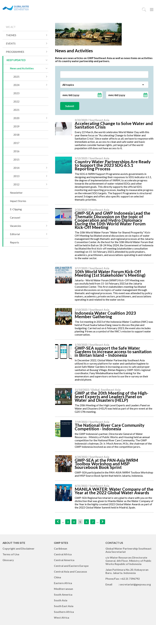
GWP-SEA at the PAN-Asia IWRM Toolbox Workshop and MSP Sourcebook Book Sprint (106, 464)
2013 (16, 176)
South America (63, 594)
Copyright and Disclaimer (18, 548)
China (57, 577)
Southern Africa (64, 611)
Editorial (15, 234)
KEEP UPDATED (16, 60)
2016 (16, 151)
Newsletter (16, 192)
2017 (16, 142)
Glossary (8, 560)
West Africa (61, 617)
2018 (16, 134)
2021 (16, 109)
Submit (69, 106)
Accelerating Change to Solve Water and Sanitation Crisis (114, 125)
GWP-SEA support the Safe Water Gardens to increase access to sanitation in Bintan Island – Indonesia (113, 351)
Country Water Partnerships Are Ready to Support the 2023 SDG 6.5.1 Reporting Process (113, 165)
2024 (16, 84)
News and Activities (22, 68)
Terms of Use (11, 554)
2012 (16, 184)
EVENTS (11, 43)
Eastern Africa (63, 583)
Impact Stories (18, 200)
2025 (16, 76)
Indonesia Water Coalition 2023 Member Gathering (105, 314)
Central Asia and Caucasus (70, 571)
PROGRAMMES (15, 51)
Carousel (15, 217)
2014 (16, 167)
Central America (64, 560)
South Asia (60, 600)
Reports (14, 242)
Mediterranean (63, 588)
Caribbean (60, 548)
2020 (16, 118)
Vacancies (15, 225)
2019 (16, 126)
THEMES (11, 35)
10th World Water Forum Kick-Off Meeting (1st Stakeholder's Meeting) (110, 273)
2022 (16, 101)
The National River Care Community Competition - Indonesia (109, 427)
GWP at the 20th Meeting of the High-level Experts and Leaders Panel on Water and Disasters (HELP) (111, 396)
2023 (16, 93)
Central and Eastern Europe (71, 565)
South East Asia (63, 606)
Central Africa (63, 554)
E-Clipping (16, 209)
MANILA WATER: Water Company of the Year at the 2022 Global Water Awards (114, 490)
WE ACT (11, 26)
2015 (16, 159)
